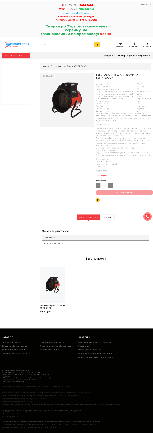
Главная (45, 66)
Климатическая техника (14, 349)
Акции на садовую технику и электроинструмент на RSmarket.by (96, 357)
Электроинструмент (50, 349)
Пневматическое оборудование (57, 346)
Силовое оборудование (14, 346)
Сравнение (134, 45)
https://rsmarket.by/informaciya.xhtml (92, 396)
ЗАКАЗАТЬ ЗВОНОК (148, 216)
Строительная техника (52, 342)
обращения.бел (69, 427)
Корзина (147, 45)
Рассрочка (109, 55)
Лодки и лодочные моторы (16, 353)
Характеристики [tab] (88, 217)
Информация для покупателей (134, 55)
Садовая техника (11, 342)
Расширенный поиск (89, 349)
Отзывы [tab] (108, 217)
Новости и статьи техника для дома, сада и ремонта (96, 353)
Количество (102, 181)
